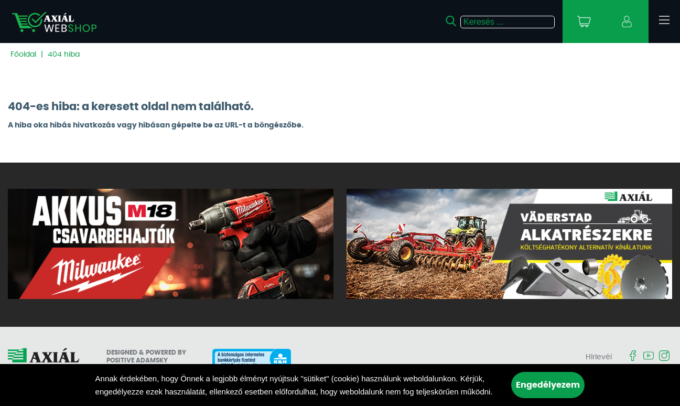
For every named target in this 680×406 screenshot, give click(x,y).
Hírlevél (599, 357)
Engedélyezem (548, 385)
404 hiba (64, 54)
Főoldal (23, 54)
